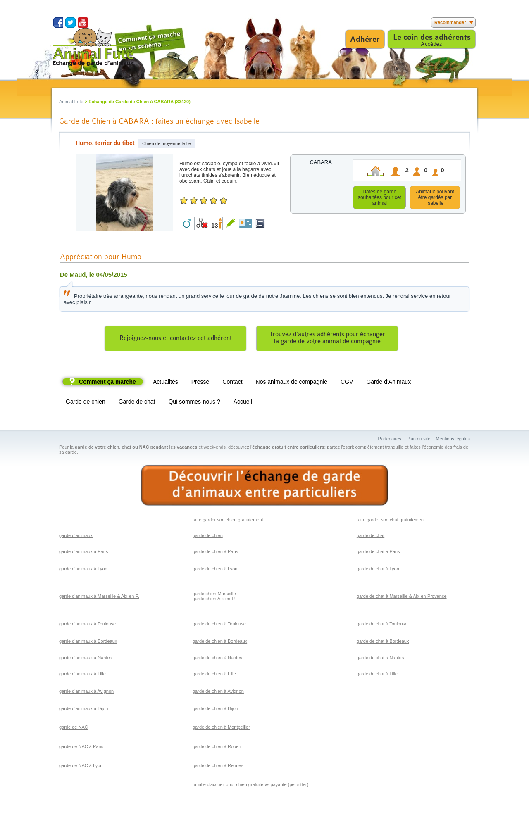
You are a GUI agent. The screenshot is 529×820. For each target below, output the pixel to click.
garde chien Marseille (214, 594)
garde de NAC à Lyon (80, 766)
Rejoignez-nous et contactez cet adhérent (175, 339)
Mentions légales (453, 439)
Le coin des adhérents (432, 37)
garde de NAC (73, 728)
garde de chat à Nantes (380, 658)
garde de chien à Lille (214, 675)
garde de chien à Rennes (218, 766)
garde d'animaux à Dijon (83, 709)
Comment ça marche (107, 383)
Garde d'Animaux (388, 383)
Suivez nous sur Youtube (83, 22)
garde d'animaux (76, 536)
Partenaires (389, 439)
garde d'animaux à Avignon (86, 692)
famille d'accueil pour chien (220, 785)
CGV (347, 383)
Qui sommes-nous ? (194, 402)
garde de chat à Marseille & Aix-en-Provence (402, 597)
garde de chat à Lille (377, 675)
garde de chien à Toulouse (219, 625)
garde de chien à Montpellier (221, 728)
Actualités (165, 383)
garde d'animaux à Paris (83, 552)
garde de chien (208, 536)
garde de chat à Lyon (378, 570)
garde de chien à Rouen (217, 747)
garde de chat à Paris (378, 552)
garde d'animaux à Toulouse (87, 625)
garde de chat (370, 536)
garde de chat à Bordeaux (383, 642)
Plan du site (418, 439)
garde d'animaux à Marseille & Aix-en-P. (99, 597)
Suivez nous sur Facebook (58, 22)
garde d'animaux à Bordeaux (88, 642)
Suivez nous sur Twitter (70, 22)
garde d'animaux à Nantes (85, 658)
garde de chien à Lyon (215, 570)
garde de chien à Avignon (218, 692)
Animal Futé (71, 101)
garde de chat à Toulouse (382, 625)
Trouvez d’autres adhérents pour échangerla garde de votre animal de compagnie (327, 339)
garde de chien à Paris (215, 552)
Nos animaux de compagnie (292, 383)
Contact (232, 383)
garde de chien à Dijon (215, 709)
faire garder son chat (377, 520)
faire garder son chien (214, 520)
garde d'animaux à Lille (82, 675)
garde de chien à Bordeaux (220, 642)
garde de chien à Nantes (217, 658)
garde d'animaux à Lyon (83, 570)
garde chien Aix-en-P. (214, 599)
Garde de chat (137, 402)
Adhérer (365, 39)
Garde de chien (85, 402)
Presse (200, 383)
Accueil (243, 402)
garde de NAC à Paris (81, 747)
